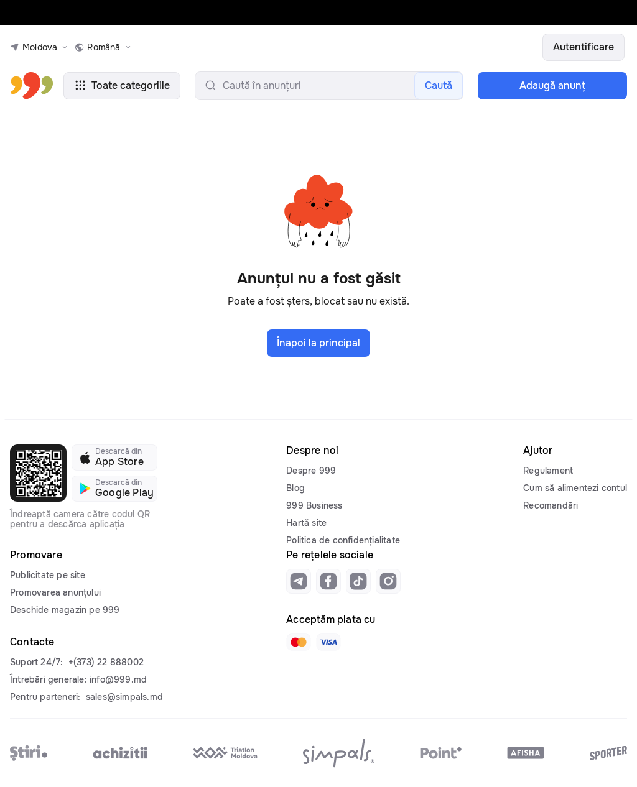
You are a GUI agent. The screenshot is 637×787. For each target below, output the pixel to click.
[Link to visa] (328, 642)
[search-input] (329, 85)
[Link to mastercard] (298, 642)
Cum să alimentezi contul (575, 488)
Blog (295, 488)
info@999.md (118, 679)
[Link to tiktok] (358, 581)
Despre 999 (311, 471)
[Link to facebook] (328, 581)
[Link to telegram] (298, 581)
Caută (438, 85)
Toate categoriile (122, 85)
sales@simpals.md (124, 697)
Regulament (548, 471)
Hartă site (306, 523)
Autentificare (583, 46)
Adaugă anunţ (552, 85)
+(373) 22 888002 (106, 662)
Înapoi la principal (318, 342)
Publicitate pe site (47, 575)
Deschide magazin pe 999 (65, 610)
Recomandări (550, 505)
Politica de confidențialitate (343, 540)
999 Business (314, 505)
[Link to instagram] (388, 581)
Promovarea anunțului (55, 592)
